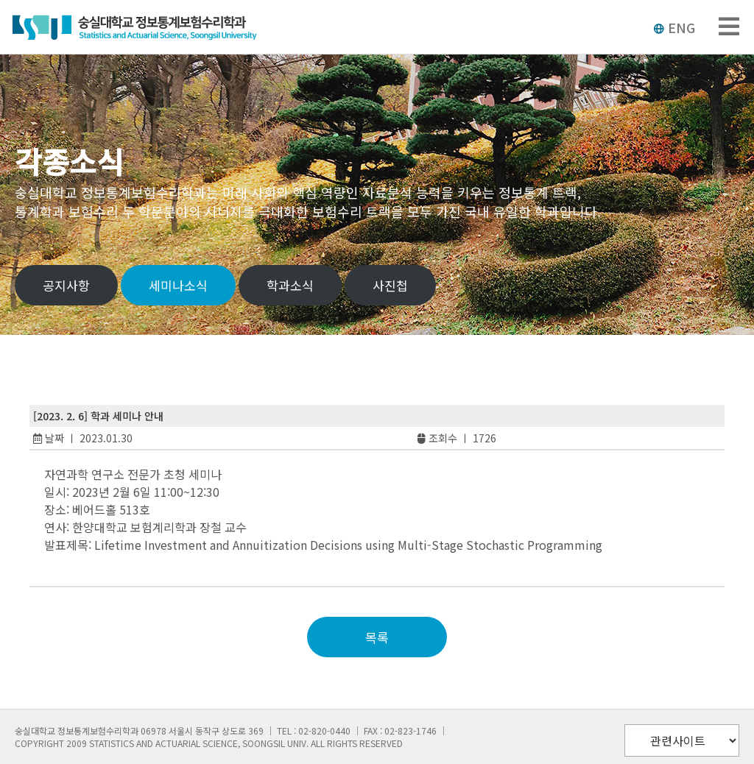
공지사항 (66, 285)
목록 (377, 637)
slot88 (73, 562)
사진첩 (390, 285)
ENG (674, 27)
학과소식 (290, 285)
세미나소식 (178, 285)
